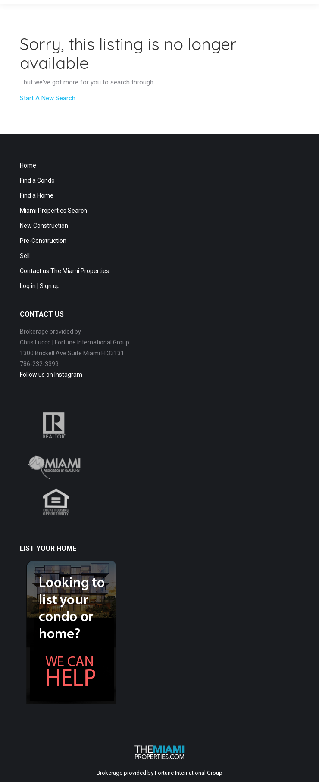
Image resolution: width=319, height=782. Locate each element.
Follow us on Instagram (51, 374)
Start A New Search (47, 98)
